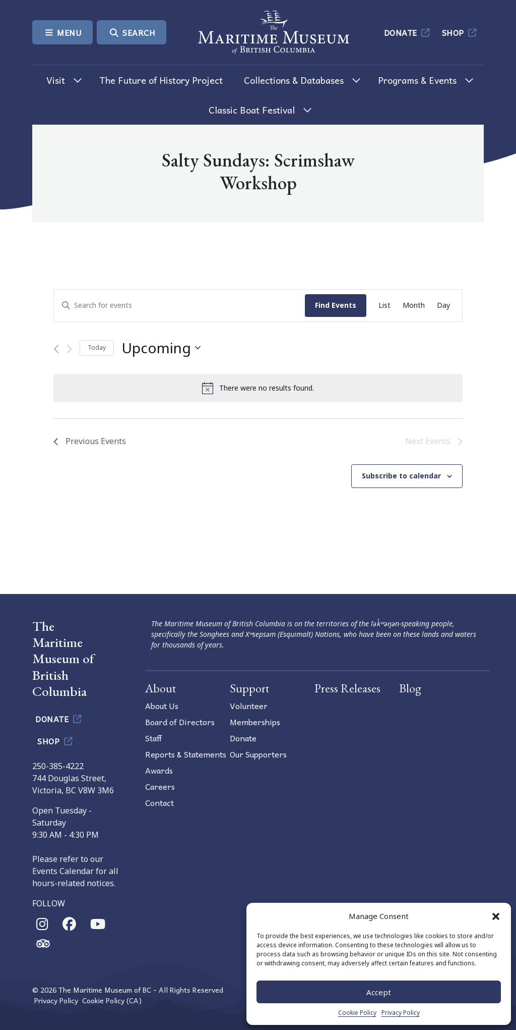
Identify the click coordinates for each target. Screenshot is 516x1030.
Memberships (255, 721)
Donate (408, 32)
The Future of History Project (161, 80)
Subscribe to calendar (401, 475)
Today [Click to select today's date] (97, 347)
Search (131, 32)
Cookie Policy (357, 1012)
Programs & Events (417, 80)
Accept (378, 992)
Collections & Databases (294, 80)
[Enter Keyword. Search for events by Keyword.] (179, 305)
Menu (62, 32)
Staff (153, 737)
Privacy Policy (400, 1012)
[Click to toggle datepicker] (161, 348)
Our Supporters (258, 754)
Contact (159, 802)
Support (250, 688)
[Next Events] (69, 349)
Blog (410, 688)
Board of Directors (180, 721)
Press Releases (347, 688)
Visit (55, 80)
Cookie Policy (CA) (112, 1000)
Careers (160, 786)
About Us (161, 705)
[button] (496, 916)
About (160, 688)
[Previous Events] (56, 349)
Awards (159, 770)
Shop (460, 32)
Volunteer (249, 705)
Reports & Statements (185, 754)
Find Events (335, 305)
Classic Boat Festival (252, 109)
